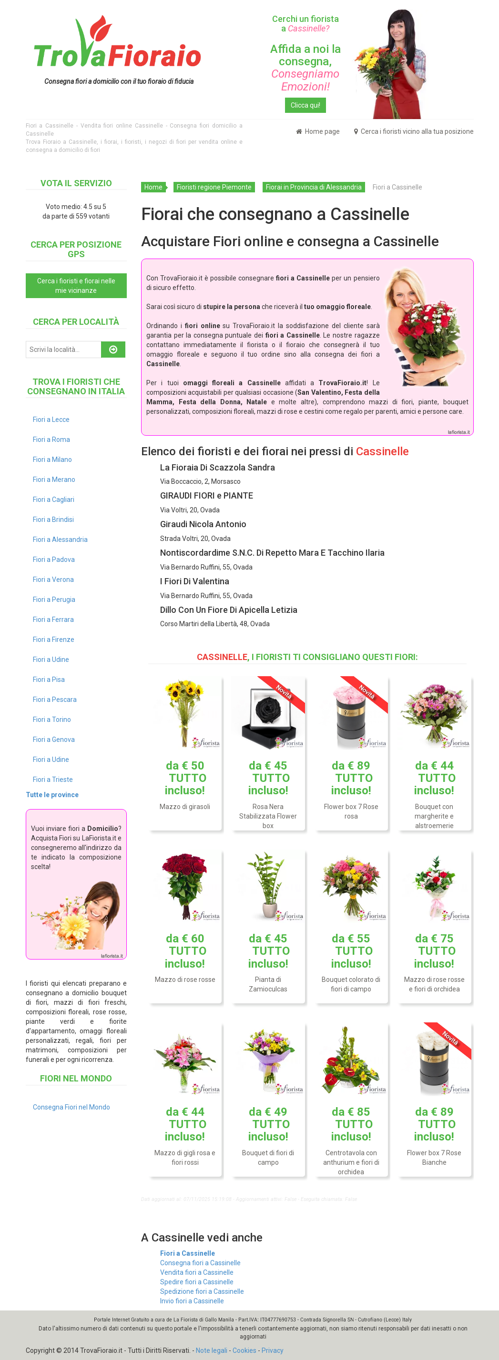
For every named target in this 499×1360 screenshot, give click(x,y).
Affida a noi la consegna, (305, 67)
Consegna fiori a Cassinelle (200, 1263)
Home (153, 187)
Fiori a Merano (54, 479)
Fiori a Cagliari (53, 499)
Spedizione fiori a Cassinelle (202, 1291)
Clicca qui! (305, 105)
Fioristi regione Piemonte (214, 187)
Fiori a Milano (52, 459)
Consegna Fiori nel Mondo (71, 1107)
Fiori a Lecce (51, 419)
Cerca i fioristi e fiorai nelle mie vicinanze (76, 285)
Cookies (244, 1350)
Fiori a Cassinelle (187, 1253)
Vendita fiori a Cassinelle (197, 1272)
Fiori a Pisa (49, 679)
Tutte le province (52, 795)
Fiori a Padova (54, 559)
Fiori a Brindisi (53, 519)
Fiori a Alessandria (60, 539)
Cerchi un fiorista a (305, 23)
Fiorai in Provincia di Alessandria (314, 187)
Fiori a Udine (51, 659)
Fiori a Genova (54, 739)
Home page (318, 131)
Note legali (211, 1350)
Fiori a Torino (52, 719)
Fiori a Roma (51, 439)
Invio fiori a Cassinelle (192, 1301)
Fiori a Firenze (53, 639)
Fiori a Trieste (53, 779)
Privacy (273, 1350)
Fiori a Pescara (55, 699)
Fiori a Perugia (54, 599)
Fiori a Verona (53, 579)
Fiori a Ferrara (53, 619)
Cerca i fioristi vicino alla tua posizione (414, 131)
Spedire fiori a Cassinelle (197, 1282)
